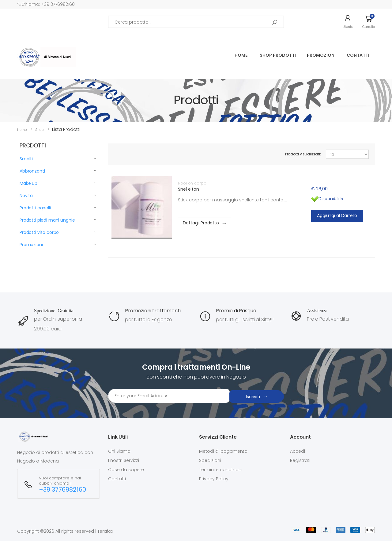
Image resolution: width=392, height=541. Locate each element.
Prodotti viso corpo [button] (39, 232)
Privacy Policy (213, 479)
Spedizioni (210, 460)
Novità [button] (26, 195)
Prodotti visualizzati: (303, 154)
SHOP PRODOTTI (278, 55)
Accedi (297, 451)
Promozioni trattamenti (152, 310)
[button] (347, 22)
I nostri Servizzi (123, 460)
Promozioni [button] (31, 245)
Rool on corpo (192, 183)
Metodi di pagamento (223, 451)
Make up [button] (28, 183)
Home (241, 55)
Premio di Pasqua (236, 310)
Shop (39, 129)
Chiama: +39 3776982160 (46, 4)
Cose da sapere (126, 470)
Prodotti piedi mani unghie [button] (47, 220)
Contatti (358, 55)
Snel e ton (188, 189)
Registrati (300, 460)
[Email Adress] (169, 396)
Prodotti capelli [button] (35, 208)
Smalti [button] (26, 159)
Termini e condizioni (220, 470)
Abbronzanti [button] (32, 171)
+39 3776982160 (62, 489)
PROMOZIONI (321, 55)
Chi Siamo (119, 451)
